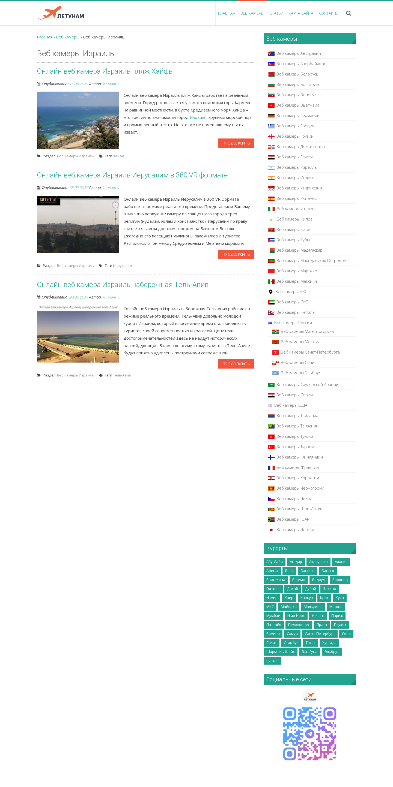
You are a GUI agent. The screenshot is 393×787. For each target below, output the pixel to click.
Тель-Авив (122, 375)
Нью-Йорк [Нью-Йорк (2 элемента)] (296, 615)
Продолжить (236, 143)
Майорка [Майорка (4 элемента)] (289, 606)
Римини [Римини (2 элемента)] (273, 633)
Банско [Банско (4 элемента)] (328, 570)
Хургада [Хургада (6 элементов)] (329, 642)
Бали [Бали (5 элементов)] (289, 570)
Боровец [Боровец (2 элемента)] (340, 579)
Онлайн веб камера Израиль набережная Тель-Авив (123, 285)
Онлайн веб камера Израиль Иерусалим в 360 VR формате (132, 175)
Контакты (328, 13)
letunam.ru (111, 84)
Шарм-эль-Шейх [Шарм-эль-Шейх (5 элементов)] (280, 651)
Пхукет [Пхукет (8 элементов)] (340, 624)
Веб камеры (252, 13)
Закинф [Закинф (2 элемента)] (329, 588)
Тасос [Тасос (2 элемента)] (310, 642)
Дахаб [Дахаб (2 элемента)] (292, 588)
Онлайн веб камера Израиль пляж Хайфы (105, 71)
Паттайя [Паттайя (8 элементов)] (273, 624)
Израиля (198, 117)
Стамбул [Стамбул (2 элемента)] (291, 642)
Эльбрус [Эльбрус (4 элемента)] (331, 651)
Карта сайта (301, 13)
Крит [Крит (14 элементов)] (324, 597)
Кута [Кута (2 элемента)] (340, 597)
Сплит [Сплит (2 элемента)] (271, 642)
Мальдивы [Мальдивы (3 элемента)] (313, 606)
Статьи (277, 13)
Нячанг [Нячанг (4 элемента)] (318, 615)
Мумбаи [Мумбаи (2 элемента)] (273, 615)
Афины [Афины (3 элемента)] (272, 570)
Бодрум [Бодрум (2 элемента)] (318, 579)
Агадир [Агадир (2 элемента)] (296, 561)
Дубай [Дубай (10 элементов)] (310, 588)
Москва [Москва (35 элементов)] (336, 606)
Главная (226, 13)
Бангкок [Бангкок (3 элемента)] (308, 570)
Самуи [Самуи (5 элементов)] (292, 633)
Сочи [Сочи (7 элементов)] (346, 633)
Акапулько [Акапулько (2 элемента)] (318, 561)
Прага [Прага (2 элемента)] (322, 624)
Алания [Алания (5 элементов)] (341, 561)
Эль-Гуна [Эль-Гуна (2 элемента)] (309, 651)
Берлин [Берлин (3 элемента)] (298, 579)
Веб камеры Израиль (75, 155)
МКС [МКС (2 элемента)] (270, 606)
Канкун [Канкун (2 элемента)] (306, 597)
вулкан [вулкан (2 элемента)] (272, 660)
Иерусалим (122, 265)
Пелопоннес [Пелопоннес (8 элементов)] (298, 624)
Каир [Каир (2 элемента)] (289, 597)
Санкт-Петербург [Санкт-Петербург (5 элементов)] (320, 633)
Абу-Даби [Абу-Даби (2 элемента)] (274, 561)
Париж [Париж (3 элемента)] (337, 615)
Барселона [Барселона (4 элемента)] (275, 579)
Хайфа (118, 155)
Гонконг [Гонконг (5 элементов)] (273, 588)
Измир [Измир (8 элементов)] (272, 597)
